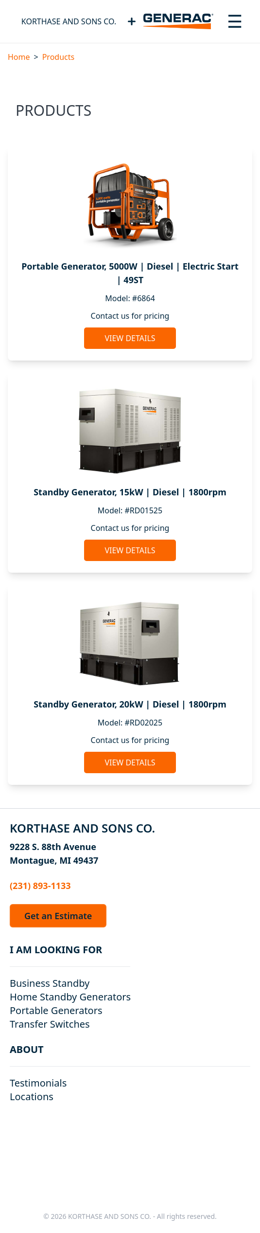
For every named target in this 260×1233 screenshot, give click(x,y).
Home (19, 57)
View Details (129, 338)
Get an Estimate (58, 916)
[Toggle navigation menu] (235, 21)
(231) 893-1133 (40, 885)
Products (58, 57)
